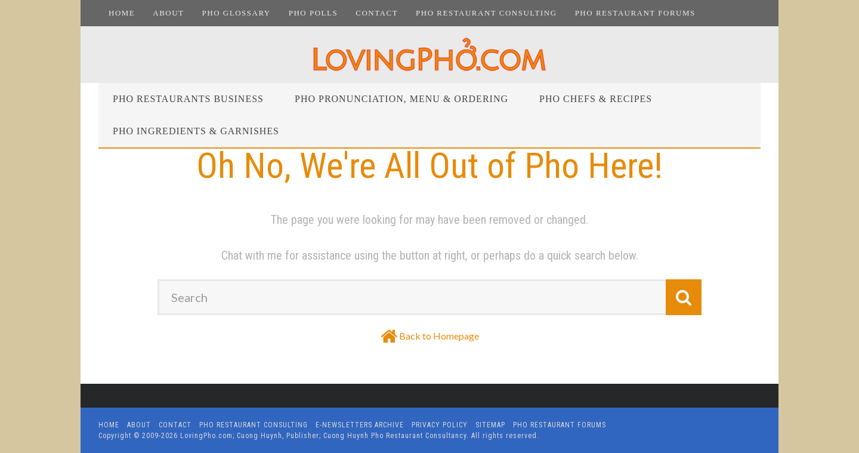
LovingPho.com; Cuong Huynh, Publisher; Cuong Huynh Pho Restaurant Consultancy (323, 436)
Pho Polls (313, 12)
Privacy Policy (440, 425)
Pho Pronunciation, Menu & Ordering (401, 99)
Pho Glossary (236, 12)
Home (122, 12)
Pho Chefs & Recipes (595, 99)
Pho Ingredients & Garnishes (196, 131)
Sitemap (490, 425)
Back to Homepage (439, 335)
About (168, 12)
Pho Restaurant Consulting (486, 12)
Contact (377, 12)
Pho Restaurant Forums (635, 12)
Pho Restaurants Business (188, 99)
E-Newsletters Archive (360, 425)
